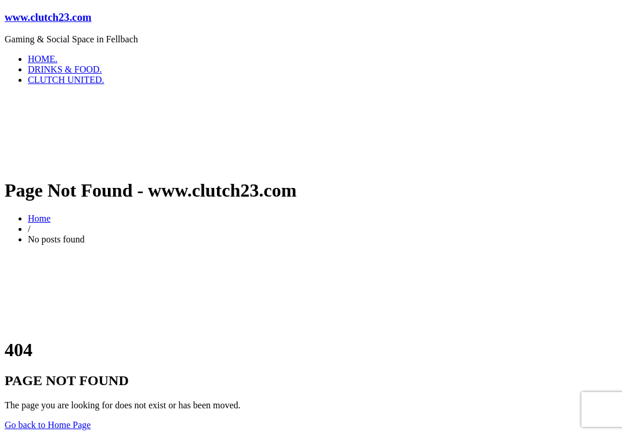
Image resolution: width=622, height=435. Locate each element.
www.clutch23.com (48, 17)
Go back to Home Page (48, 425)
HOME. (42, 59)
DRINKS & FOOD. (65, 69)
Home (39, 218)
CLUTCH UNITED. (66, 80)
